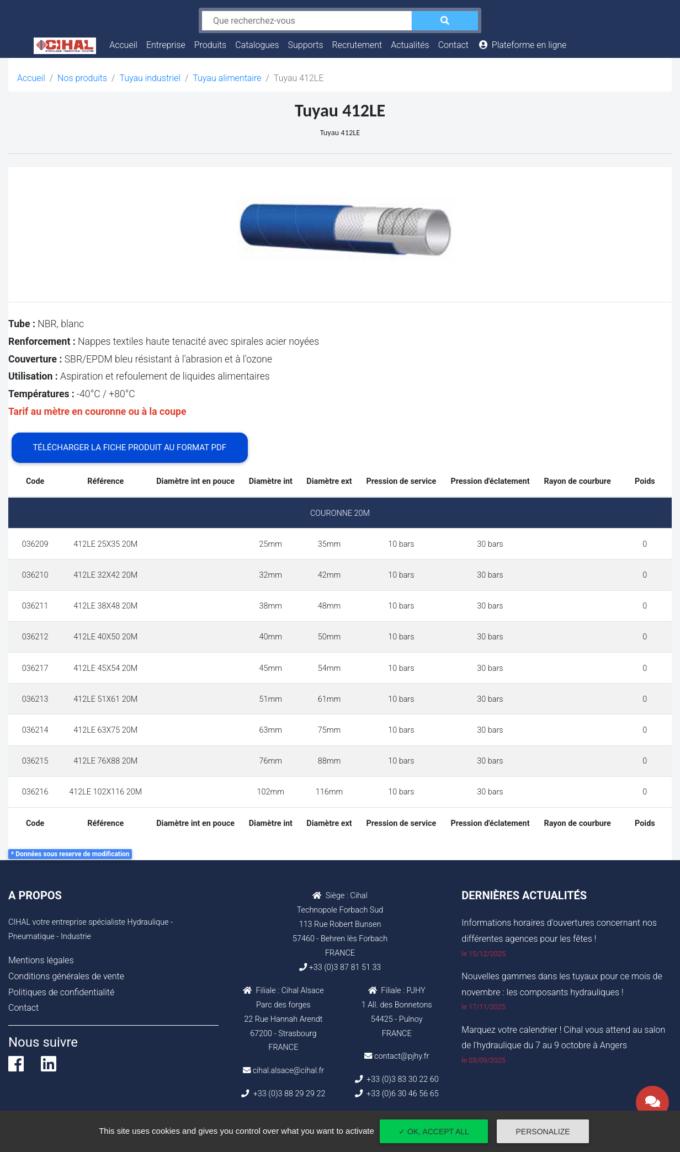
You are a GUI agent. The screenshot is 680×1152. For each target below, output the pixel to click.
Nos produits (82, 78)
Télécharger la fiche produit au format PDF (129, 447)
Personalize (543, 1131)
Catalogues (257, 45)
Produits (210, 45)
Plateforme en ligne (521, 45)
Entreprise (165, 45)
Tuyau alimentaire (227, 78)
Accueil (125, 43)
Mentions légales (41, 960)
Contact (453, 45)
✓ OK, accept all (434, 1131)
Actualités (410, 45)
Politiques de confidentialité (61, 992)
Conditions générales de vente (66, 976)
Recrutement (357, 45)
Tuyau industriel (149, 78)
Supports (305, 45)
